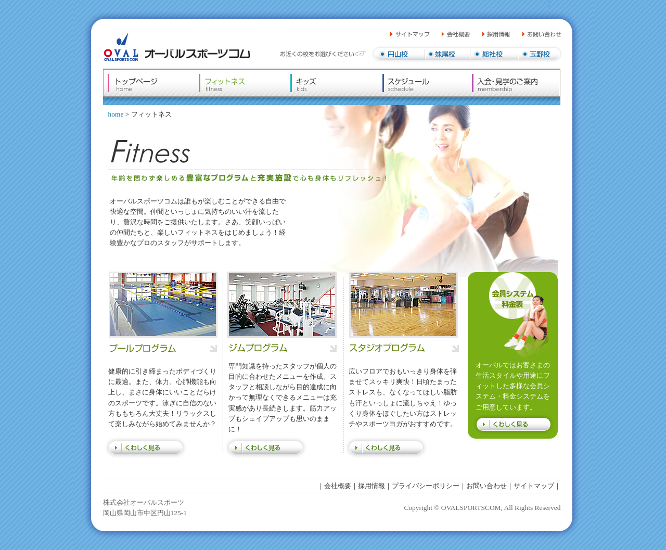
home (116, 114)
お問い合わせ (486, 486)
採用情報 (371, 486)
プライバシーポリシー (425, 486)
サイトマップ (534, 486)
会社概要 (337, 486)
